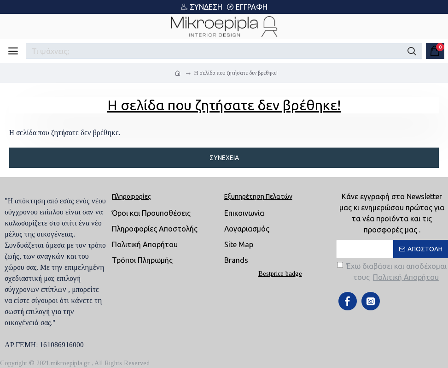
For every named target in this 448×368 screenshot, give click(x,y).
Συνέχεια (224, 157)
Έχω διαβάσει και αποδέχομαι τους (392, 272)
